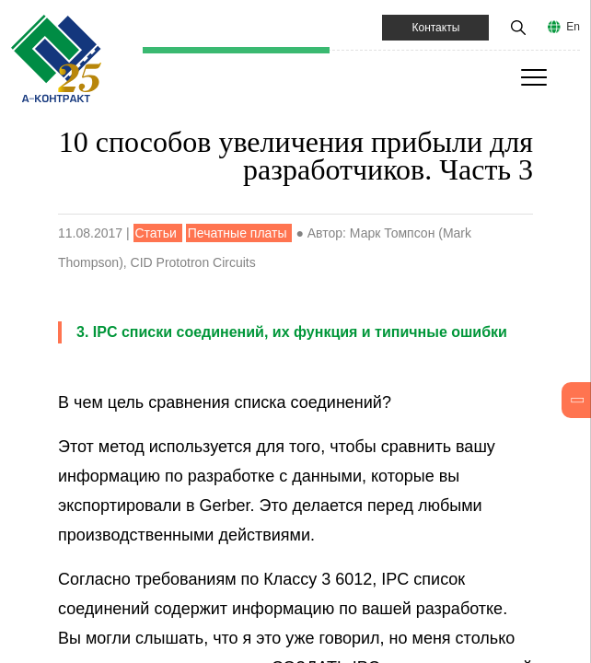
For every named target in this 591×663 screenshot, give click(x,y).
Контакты (435, 27)
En (573, 26)
